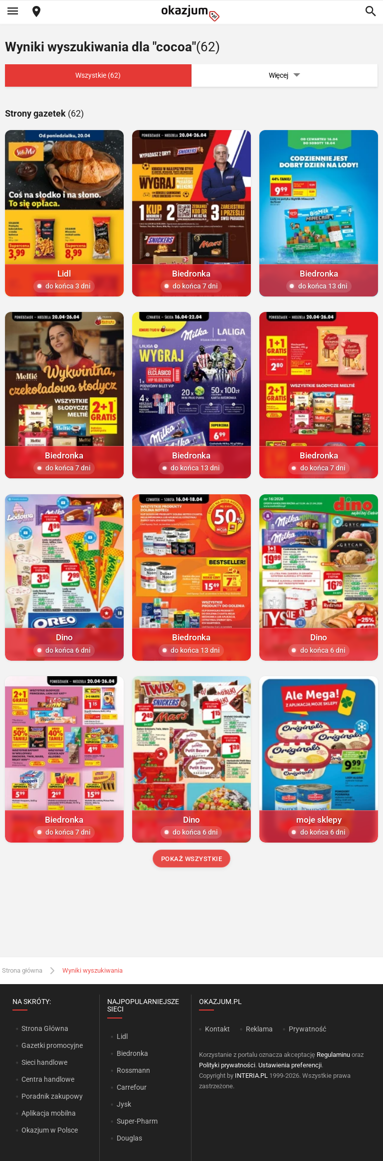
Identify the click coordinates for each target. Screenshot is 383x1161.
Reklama (259, 1029)
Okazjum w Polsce (49, 1130)
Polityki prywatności (227, 1065)
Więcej (285, 75)
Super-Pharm (137, 1121)
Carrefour (132, 1087)
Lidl (122, 1036)
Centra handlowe (47, 1079)
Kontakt (217, 1029)
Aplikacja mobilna (48, 1113)
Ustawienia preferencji (290, 1065)
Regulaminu (333, 1054)
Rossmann (133, 1070)
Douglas (129, 1138)
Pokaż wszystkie (191, 859)
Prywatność (307, 1029)
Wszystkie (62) (98, 75)
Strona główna (22, 970)
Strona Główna (44, 1028)
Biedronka (132, 1053)
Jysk (124, 1104)
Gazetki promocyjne (52, 1045)
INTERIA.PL (251, 1075)
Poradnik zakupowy (52, 1096)
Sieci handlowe (44, 1062)
